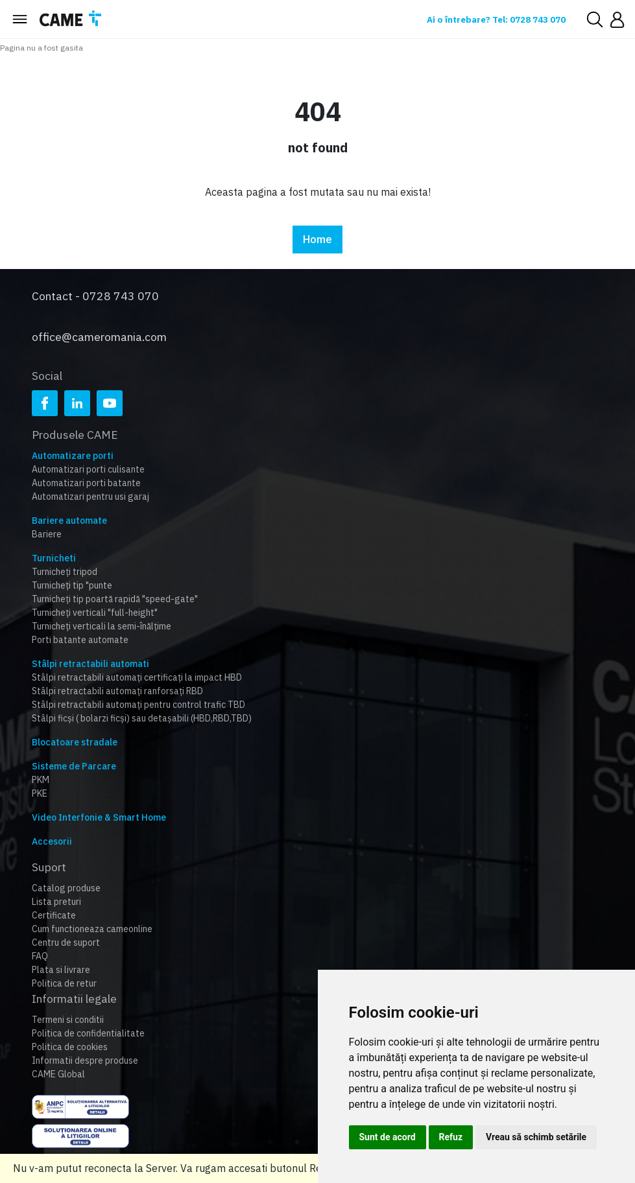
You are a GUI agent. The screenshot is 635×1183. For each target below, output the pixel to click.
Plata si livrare (61, 959)
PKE (39, 783)
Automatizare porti (73, 445)
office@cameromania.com (99, 326)
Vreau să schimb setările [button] (536, 1137)
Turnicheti (54, 548)
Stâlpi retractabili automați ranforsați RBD (117, 680)
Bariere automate (69, 510)
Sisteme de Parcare (74, 756)
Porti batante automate (80, 629)
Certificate (54, 905)
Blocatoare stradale (74, 732)
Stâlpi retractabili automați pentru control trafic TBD (138, 694)
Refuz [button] (451, 1137)
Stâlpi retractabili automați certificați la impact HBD (137, 667)
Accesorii (52, 831)
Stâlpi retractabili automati (90, 653)
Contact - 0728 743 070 (95, 291)
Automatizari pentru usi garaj (90, 486)
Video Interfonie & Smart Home (99, 807)
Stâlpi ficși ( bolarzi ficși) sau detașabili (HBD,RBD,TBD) (142, 708)
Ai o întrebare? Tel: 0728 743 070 (486, 20)
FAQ (40, 946)
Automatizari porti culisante (88, 459)
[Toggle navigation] (19, 19)
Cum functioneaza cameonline (92, 918)
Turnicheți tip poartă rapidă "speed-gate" (115, 588)
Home (317, 240)
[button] (617, 19)
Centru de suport (66, 932)
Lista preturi (56, 891)
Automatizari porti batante (86, 472)
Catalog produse (66, 878)
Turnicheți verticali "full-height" (95, 602)
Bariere (47, 524)
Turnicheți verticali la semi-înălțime (101, 616)
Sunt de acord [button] (387, 1137)
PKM (40, 769)
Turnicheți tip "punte (72, 575)
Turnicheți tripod (64, 561)
